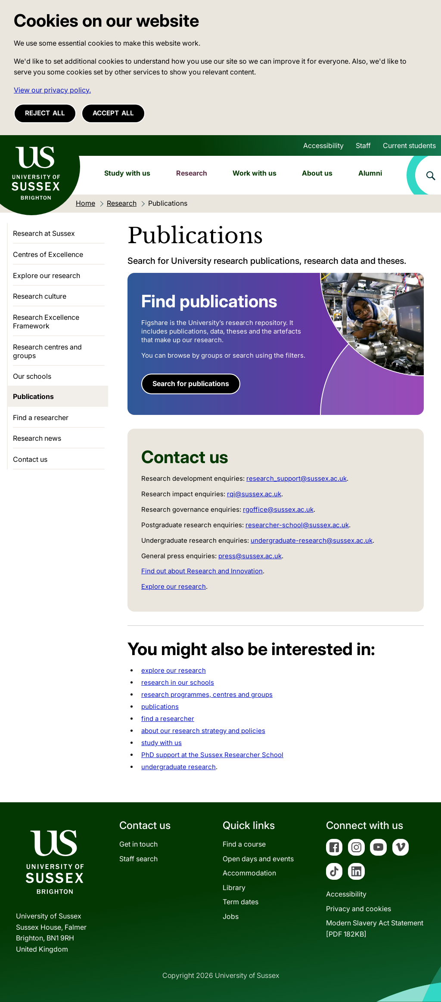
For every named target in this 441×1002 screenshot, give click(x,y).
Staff (363, 145)
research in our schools (177, 682)
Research (191, 173)
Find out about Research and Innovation (202, 571)
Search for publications (190, 383)
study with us (161, 743)
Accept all (113, 113)
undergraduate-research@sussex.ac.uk (312, 540)
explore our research (173, 670)
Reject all (45, 113)
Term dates (240, 901)
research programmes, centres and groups (207, 694)
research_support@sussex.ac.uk (296, 478)
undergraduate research (178, 767)
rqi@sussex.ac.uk (254, 494)
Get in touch (138, 844)
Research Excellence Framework (46, 321)
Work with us (254, 173)
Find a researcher (40, 417)
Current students (409, 145)
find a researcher (167, 718)
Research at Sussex (44, 233)
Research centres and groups (47, 351)
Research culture (39, 296)
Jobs (231, 916)
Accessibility (323, 145)
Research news (37, 438)
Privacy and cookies (358, 908)
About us (317, 173)
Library (234, 887)
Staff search (138, 858)
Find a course (244, 844)
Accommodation (249, 873)
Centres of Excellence (48, 254)
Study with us (127, 173)
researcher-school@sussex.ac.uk (297, 525)
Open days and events (258, 858)
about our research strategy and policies (203, 731)
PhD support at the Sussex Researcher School (212, 755)
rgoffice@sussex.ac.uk (278, 509)
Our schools (32, 376)
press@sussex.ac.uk (250, 556)
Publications (33, 396)
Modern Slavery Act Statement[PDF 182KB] (374, 928)
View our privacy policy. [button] (52, 90)
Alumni (370, 173)
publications (160, 706)
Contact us (30, 459)
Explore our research (173, 586)
